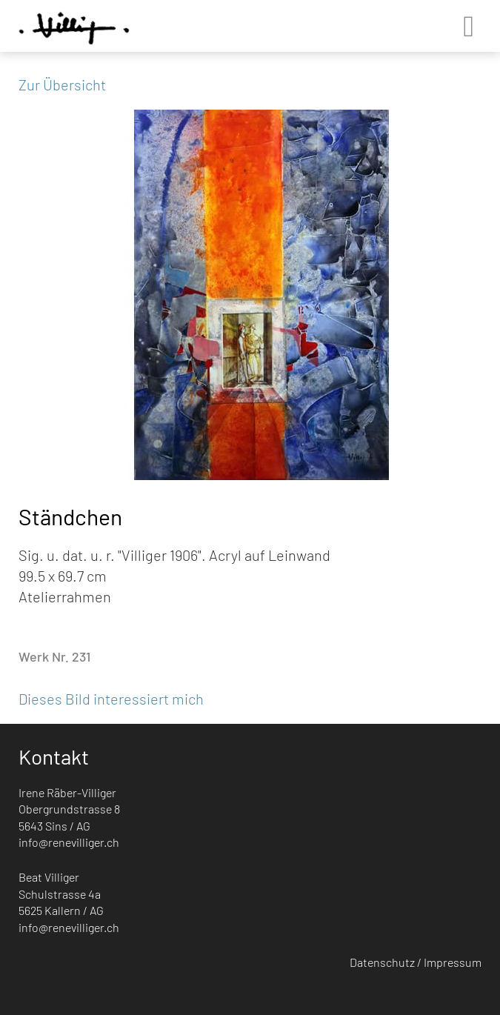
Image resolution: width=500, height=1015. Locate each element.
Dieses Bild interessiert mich (111, 699)
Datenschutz (382, 962)
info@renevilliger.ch (69, 842)
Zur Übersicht (62, 84)
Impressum (452, 962)
